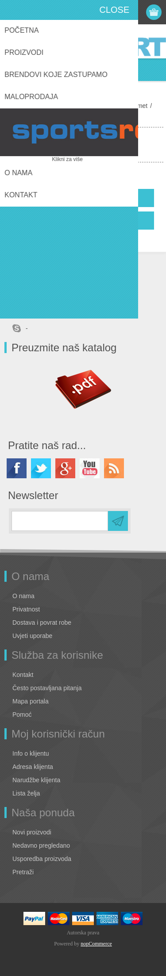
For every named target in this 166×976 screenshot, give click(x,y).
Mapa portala (30, 701)
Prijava (120, 12)
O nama (23, 595)
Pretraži (23, 872)
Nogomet (134, 105)
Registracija (103, 12)
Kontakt (22, 674)
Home (14, 105)
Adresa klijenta (32, 766)
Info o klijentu (30, 753)
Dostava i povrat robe (41, 622)
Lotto (36, 105)
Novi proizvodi (31, 832)
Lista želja (26, 793)
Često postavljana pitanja (46, 688)
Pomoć (22, 714)
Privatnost (26, 609)
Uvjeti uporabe (32, 635)
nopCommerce (96, 944)
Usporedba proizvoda (41, 858)
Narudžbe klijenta (36, 780)
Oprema (61, 105)
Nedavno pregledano (41, 845)
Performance (97, 105)
